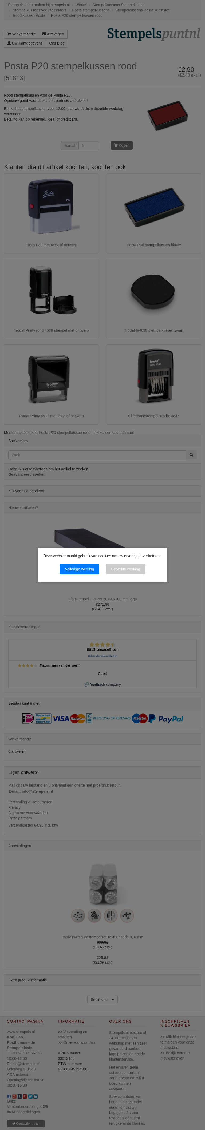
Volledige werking (79, 569)
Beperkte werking (125, 569)
